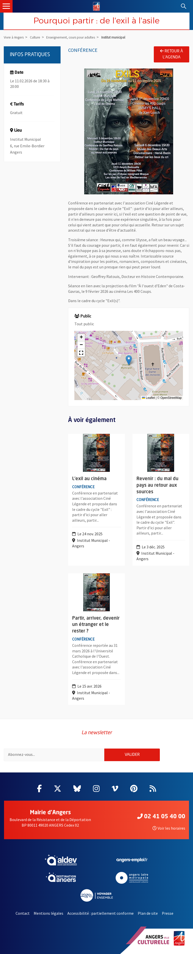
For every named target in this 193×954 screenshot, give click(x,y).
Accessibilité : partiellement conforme (100, 913)
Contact (23, 913)
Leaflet (148, 398)
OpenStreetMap (171, 398)
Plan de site (148, 913)
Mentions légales (48, 913)
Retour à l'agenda (171, 54)
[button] (129, 360)
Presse (167, 913)
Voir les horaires (169, 828)
